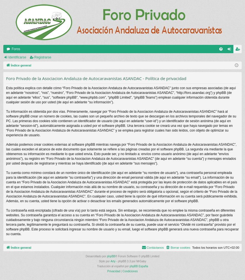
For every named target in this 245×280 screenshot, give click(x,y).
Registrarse (42, 57)
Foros (16, 49)
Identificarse (17, 57)
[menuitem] (221, 49)
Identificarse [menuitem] (230, 50)
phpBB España (139, 266)
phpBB (111, 256)
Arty (112, 261)
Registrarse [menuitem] (239, 50)
